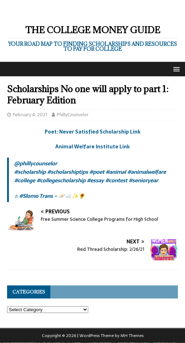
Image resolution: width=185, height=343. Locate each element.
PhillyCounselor (73, 114)
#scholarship (30, 171)
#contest (116, 180)
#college (24, 180)
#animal (116, 171)
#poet (96, 171)
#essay (95, 180)
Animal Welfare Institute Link (92, 146)
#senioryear (143, 180)
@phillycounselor (35, 163)
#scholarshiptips (67, 171)
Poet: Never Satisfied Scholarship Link (92, 132)
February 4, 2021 (30, 114)
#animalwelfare (146, 171)
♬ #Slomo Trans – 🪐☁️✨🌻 (49, 195)
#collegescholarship (61, 180)
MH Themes (132, 335)
